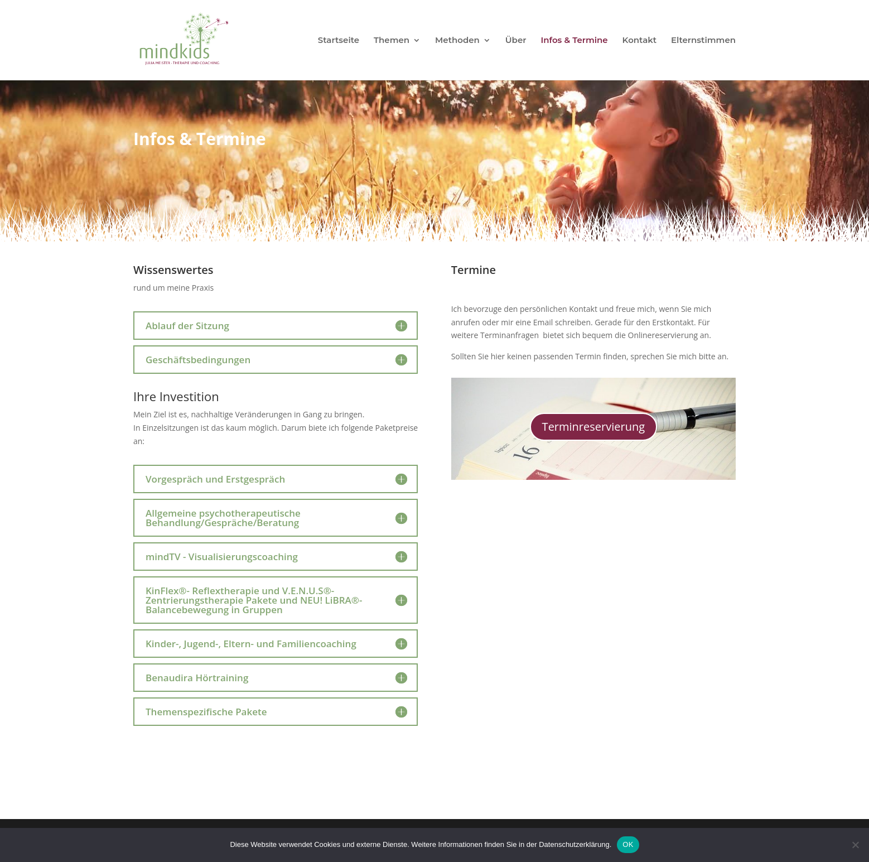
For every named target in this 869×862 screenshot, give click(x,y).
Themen (391, 40)
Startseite (338, 40)
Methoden (457, 40)
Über (516, 40)
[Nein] (855, 844)
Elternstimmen (703, 40)
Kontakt (639, 40)
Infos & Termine (573, 40)
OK (627, 844)
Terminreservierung (593, 426)
